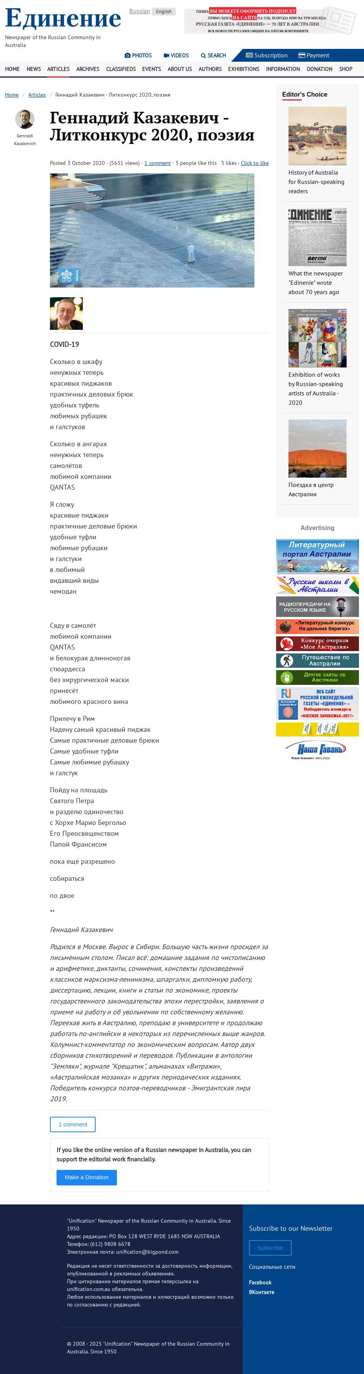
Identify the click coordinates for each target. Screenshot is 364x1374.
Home (12, 69)
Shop (345, 69)
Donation (319, 69)
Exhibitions (243, 69)
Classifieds (121, 69)
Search (213, 55)
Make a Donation (86, 1177)
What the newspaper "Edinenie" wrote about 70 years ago (315, 282)
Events (151, 69)
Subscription (267, 55)
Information (283, 69)
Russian (139, 11)
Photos (138, 55)
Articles (58, 69)
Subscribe (270, 1247)
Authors (210, 69)
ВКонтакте (261, 1292)
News (34, 69)
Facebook (260, 1282)
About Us (180, 69)
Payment (314, 55)
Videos (176, 55)
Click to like (255, 162)
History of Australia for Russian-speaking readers (316, 181)
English (164, 11)
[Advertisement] (320, 880)
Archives (87, 69)
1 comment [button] (72, 1124)
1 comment (157, 162)
